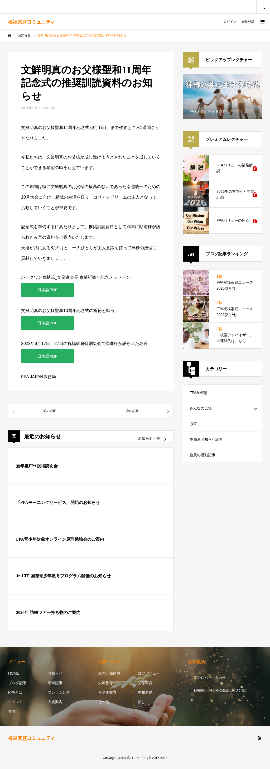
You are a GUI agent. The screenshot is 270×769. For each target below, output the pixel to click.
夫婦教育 (105, 686)
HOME (13, 676)
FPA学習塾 (199, 393)
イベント (15, 705)
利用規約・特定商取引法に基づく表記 (220, 693)
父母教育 (145, 686)
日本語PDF (47, 290)
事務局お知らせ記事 (206, 439)
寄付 (12, 714)
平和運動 (145, 695)
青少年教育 (107, 695)
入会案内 (55, 705)
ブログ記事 (17, 686)
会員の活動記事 (202, 455)
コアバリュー (149, 676)
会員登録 (248, 21)
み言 (193, 424)
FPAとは (15, 695)
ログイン (230, 21)
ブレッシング (59, 695)
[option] (222, 96)
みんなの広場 (201, 408)
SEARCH (263, 6)
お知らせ (48, 108)
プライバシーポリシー (209, 681)
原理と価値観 (109, 676)
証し (141, 705)
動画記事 (55, 686)
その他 (103, 705)
